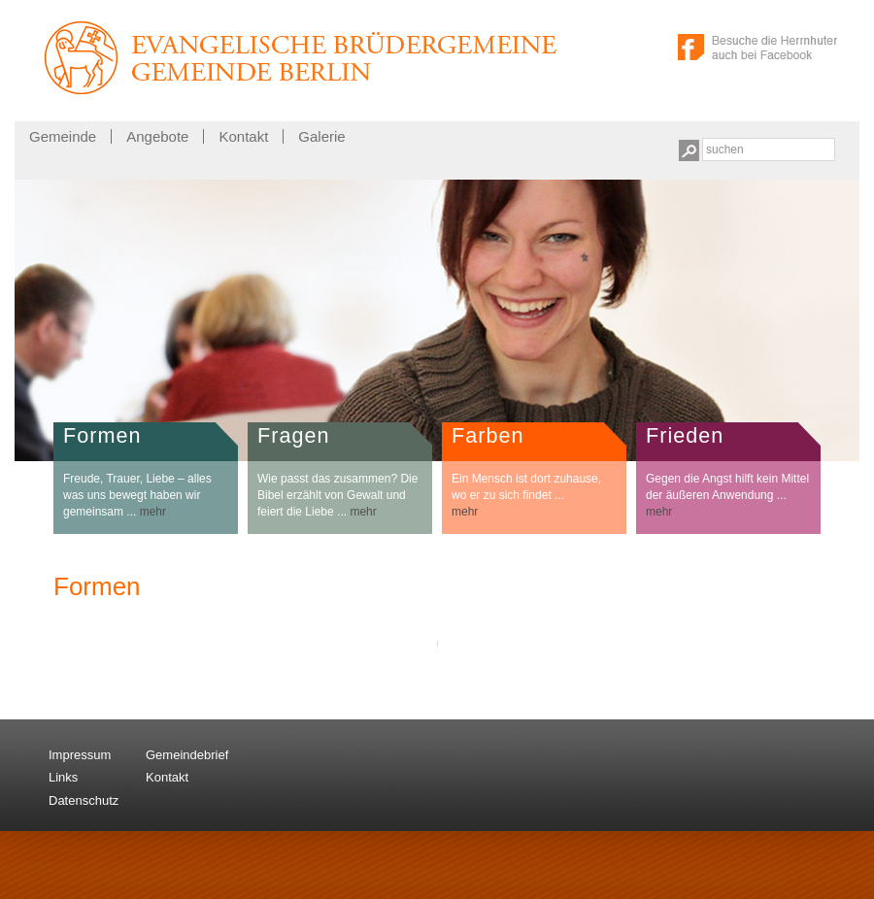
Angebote (157, 136)
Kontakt (243, 136)
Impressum (80, 755)
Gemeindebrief (187, 755)
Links (63, 777)
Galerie (321, 136)
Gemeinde (62, 136)
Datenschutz (83, 800)
